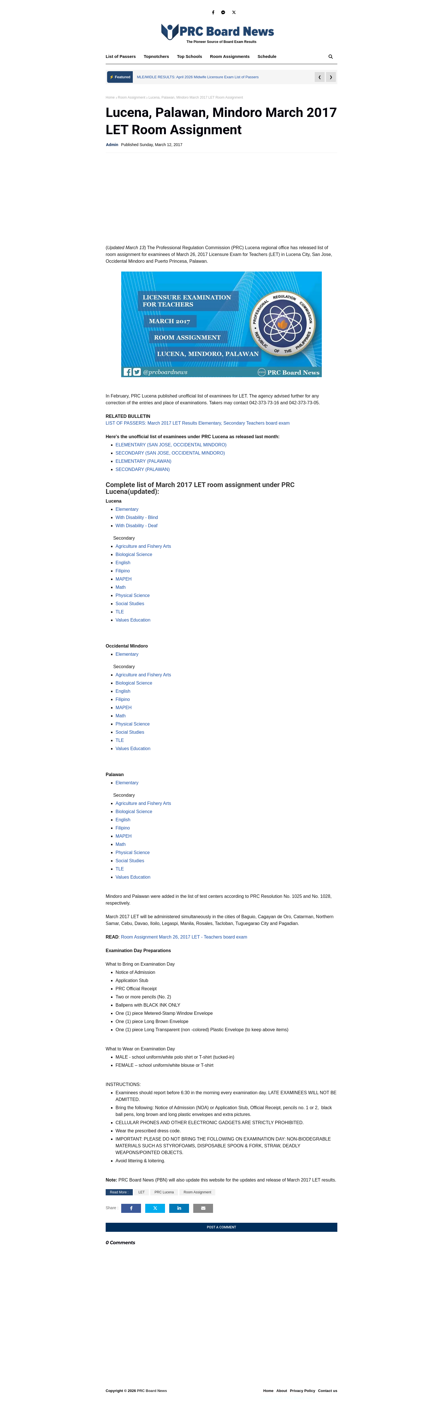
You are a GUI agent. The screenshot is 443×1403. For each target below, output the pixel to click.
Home (110, 97)
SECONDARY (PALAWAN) (143, 469)
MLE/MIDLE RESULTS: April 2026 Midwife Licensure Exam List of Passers (198, 77)
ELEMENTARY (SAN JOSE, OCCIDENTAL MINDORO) (171, 444)
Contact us (327, 1391)
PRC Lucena (164, 1192)
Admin (112, 144)
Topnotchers (156, 56)
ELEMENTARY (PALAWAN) (143, 461)
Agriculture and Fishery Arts (143, 546)
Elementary (127, 509)
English (123, 562)
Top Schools (189, 56)
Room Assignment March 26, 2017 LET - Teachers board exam (184, 937)
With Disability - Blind (137, 517)
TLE (120, 611)
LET (141, 1192)
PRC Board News (152, 1391)
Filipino (123, 570)
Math (121, 587)
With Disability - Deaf (136, 525)
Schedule (267, 56)
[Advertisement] (221, 198)
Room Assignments (229, 56)
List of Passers (121, 56)
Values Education (133, 620)
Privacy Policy (302, 1391)
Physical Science (133, 595)
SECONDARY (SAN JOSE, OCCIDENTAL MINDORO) (170, 453)
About (281, 1391)
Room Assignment (131, 97)
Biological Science (134, 554)
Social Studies (130, 603)
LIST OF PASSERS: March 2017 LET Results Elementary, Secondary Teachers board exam (198, 423)
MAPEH (124, 579)
